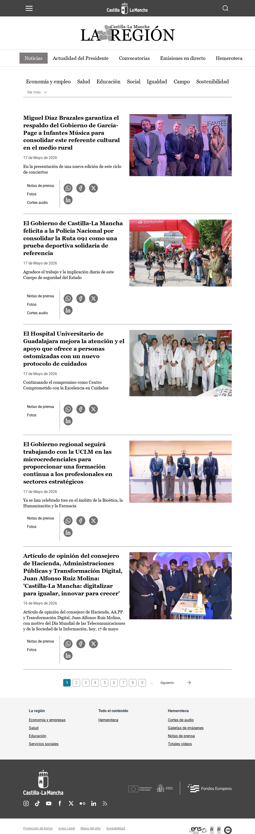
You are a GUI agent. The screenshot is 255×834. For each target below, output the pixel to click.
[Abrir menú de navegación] (29, 8)
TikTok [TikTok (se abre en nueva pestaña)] (37, 804)
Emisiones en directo (193, 58)
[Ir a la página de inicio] (127, 8)
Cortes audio (37, 203)
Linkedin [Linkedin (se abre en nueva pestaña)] (93, 804)
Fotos (31, 194)
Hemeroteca (108, 720)
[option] (48, 82)
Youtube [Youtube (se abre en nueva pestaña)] (48, 804)
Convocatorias (141, 58)
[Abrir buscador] (225, 8)
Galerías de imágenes (186, 728)
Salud (83, 82)
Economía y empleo (48, 82)
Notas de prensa (40, 186)
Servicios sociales (43, 744)
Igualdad (157, 82)
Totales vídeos (180, 744)
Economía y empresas (47, 720)
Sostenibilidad (212, 82)
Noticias (34, 58)
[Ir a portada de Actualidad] (127, 34)
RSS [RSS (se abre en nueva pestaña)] (105, 804)
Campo (182, 82)
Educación (108, 82)
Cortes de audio (181, 720)
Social (133, 82)
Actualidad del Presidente (84, 58)
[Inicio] (75, 783)
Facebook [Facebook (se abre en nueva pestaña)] (60, 804)
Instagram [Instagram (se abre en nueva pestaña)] (26, 804)
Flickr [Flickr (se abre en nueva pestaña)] (82, 804)
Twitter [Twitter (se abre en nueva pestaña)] (71, 804)
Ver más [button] (34, 92)
